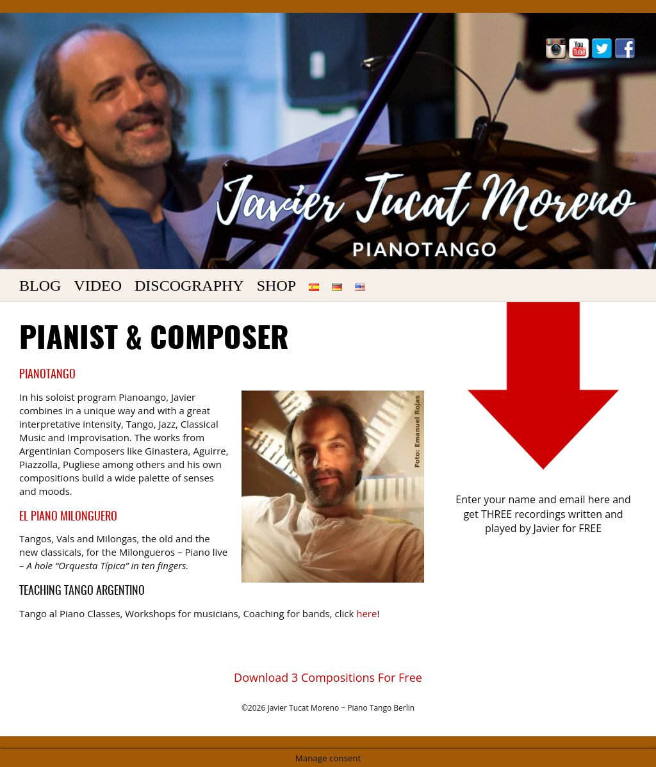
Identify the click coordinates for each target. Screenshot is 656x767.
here (366, 613)
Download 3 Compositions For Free (328, 677)
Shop (276, 285)
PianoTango (47, 375)
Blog (40, 285)
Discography (189, 285)
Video (98, 285)
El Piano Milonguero (68, 517)
